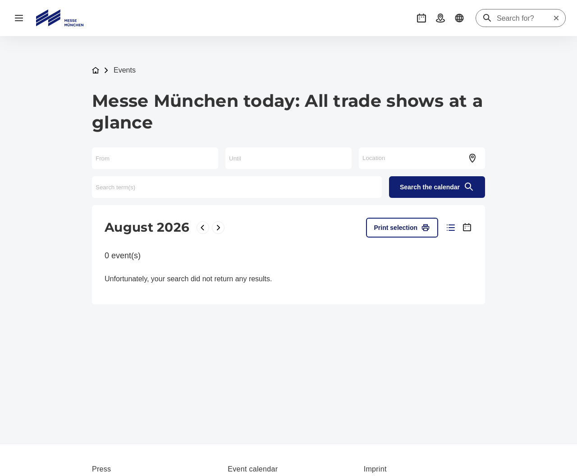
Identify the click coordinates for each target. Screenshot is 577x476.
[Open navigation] (19, 18)
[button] (421, 18)
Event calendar (253, 469)
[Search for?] (525, 18)
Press (101, 469)
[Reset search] (556, 18)
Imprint (375, 469)
